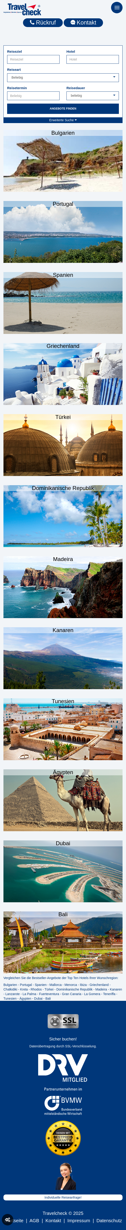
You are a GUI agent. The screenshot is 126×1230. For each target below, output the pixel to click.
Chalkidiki (10, 989)
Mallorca (55, 985)
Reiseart (14, 70)
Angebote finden (63, 108)
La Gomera (92, 994)
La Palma (29, 994)
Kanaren (116, 989)
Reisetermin (17, 88)
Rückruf (43, 22)
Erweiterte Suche (63, 120)
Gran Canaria (71, 994)
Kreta (24, 989)
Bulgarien (10, 985)
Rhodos (36, 989)
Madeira (101, 989)
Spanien (40, 985)
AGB (34, 1220)
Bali (48, 998)
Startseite (13, 1220)
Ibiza (83, 985)
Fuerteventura (49, 994)
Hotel (70, 51)
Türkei (49, 989)
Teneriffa (109, 994)
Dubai (38, 998)
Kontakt (83, 22)
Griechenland (99, 985)
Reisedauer (75, 88)
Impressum (78, 1220)
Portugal (26, 985)
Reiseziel (14, 51)
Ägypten (25, 998)
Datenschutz (109, 1220)
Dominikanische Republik (74, 989)
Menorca (70, 985)
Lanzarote (13, 994)
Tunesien (10, 998)
